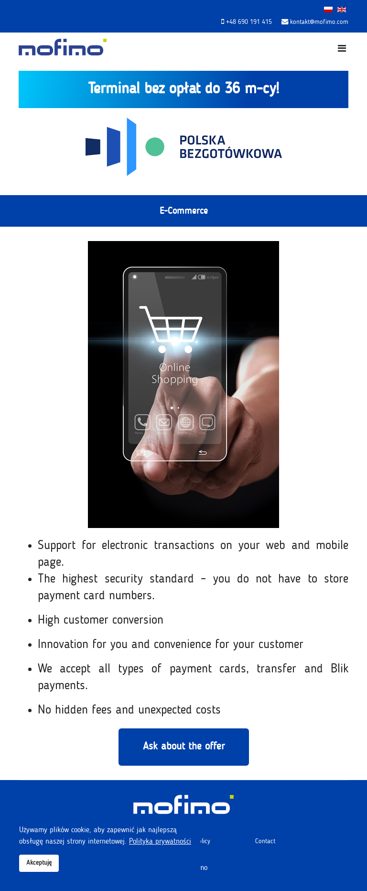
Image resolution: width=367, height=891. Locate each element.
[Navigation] (342, 49)
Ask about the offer (184, 746)
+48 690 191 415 (249, 22)
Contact (265, 841)
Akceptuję (39, 862)
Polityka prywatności (160, 842)
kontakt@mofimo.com (319, 22)
